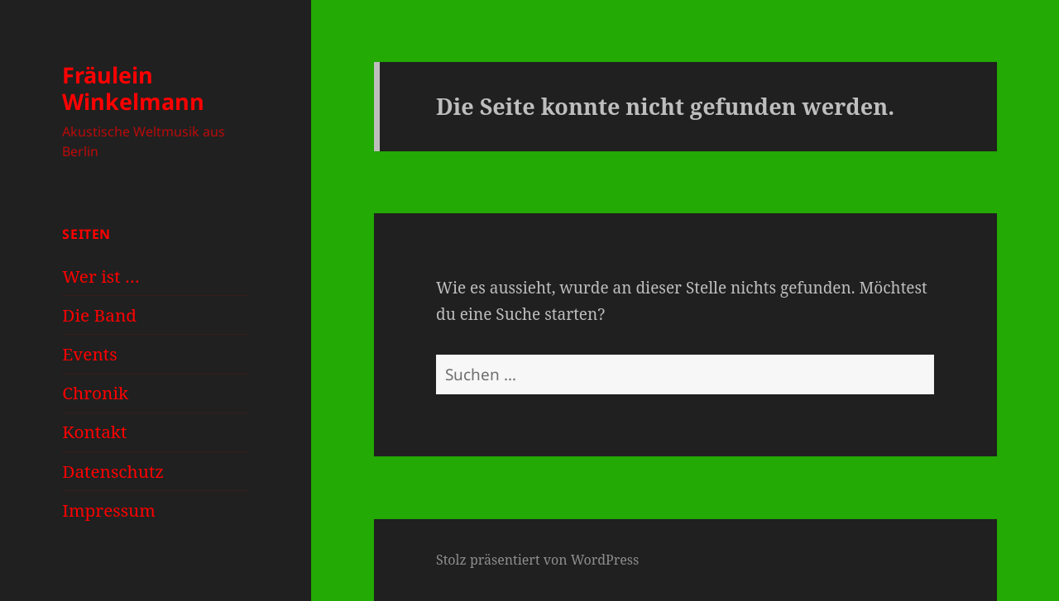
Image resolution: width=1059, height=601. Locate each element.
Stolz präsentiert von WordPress (537, 560)
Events (89, 353)
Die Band (99, 315)
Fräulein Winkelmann (133, 88)
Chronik (95, 392)
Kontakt (94, 431)
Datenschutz (113, 471)
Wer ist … (100, 276)
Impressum (109, 510)
